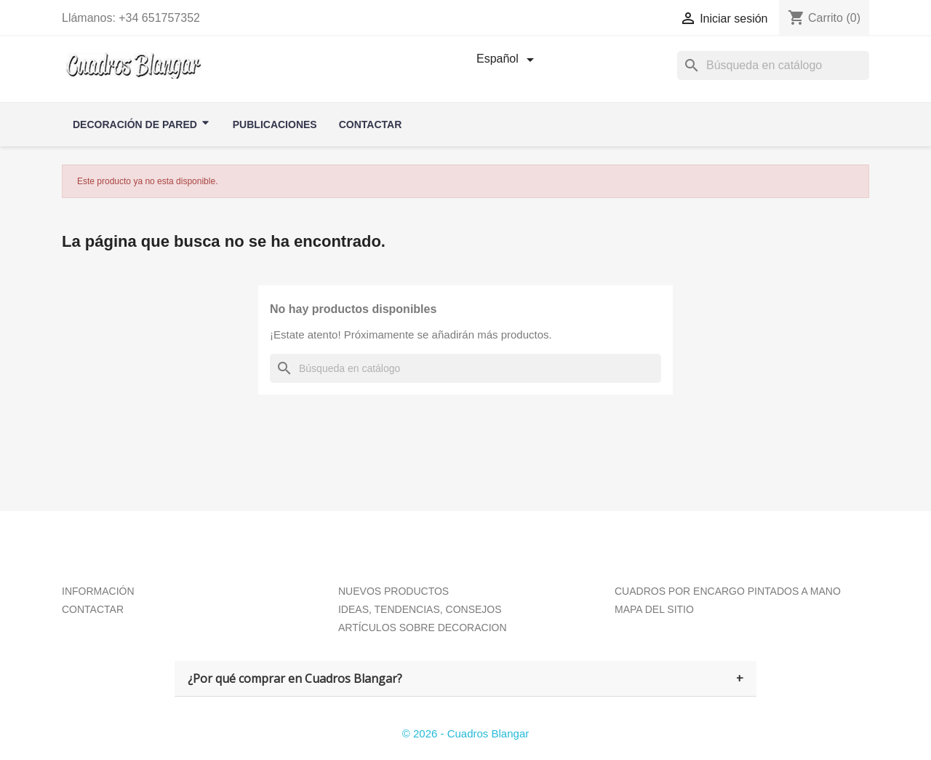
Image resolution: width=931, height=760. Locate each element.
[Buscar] (465, 368)
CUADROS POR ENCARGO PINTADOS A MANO (728, 591)
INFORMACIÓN (98, 591)
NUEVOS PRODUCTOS (393, 591)
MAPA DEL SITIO (654, 609)
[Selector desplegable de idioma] (507, 59)
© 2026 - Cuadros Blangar (466, 733)
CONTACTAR (93, 609)
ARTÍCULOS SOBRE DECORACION (422, 627)
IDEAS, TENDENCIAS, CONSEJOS (420, 609)
